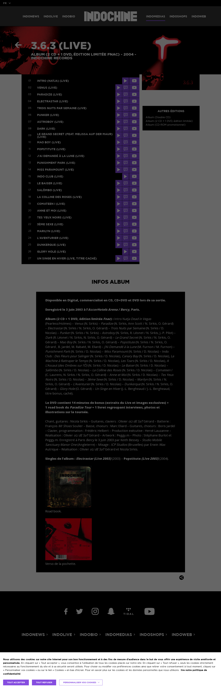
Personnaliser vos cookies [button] (79, 682)
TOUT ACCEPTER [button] (16, 682)
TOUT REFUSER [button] (44, 682)
